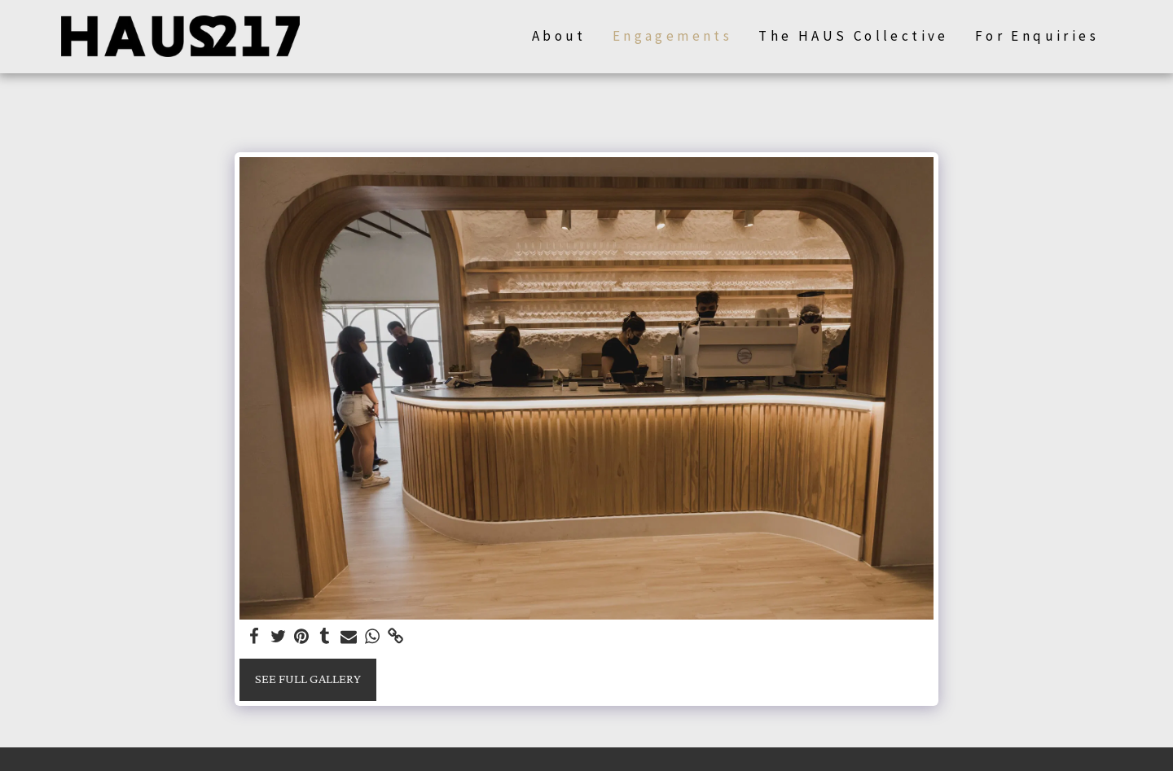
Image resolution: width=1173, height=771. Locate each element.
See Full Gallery (308, 678)
